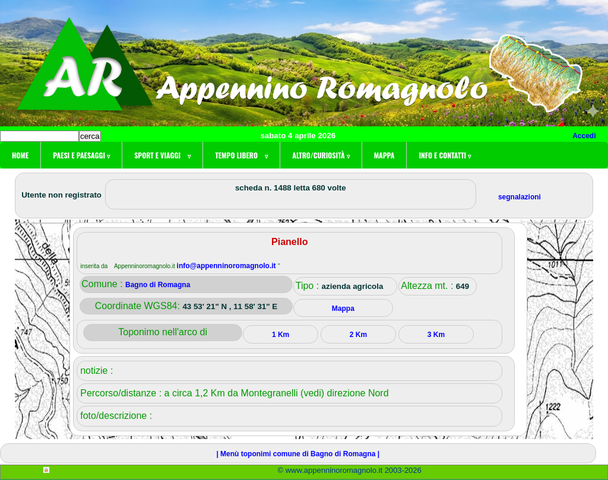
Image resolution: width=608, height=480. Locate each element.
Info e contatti (445, 155)
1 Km (280, 334)
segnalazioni (519, 197)
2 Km (358, 334)
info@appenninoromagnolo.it (227, 266)
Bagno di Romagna (157, 285)
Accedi (584, 136)
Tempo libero (241, 155)
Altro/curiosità (320, 155)
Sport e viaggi (162, 155)
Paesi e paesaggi (81, 155)
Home (20, 155)
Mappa (384, 155)
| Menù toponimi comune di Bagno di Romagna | (297, 454)
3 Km (436, 334)
